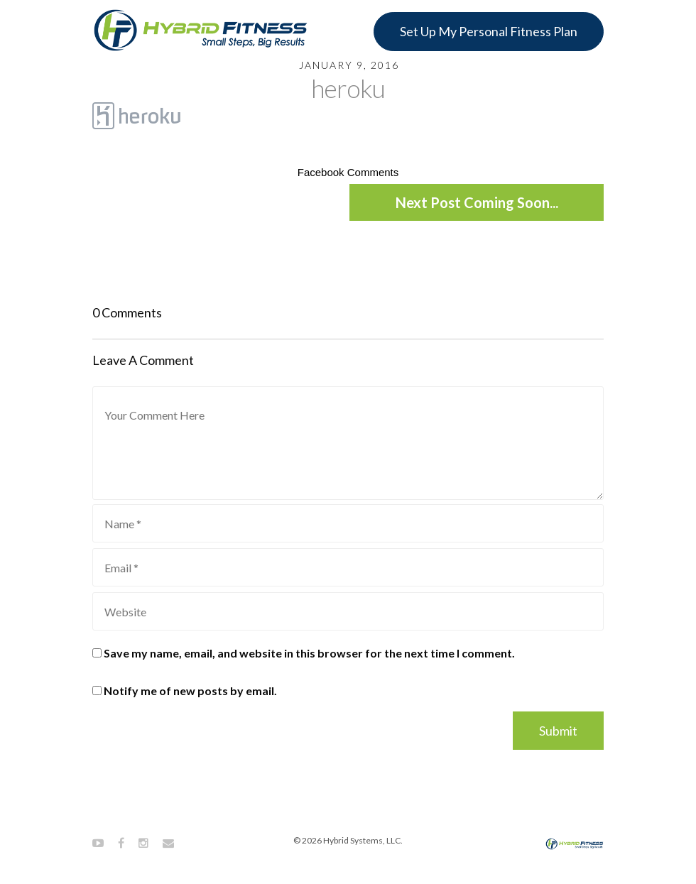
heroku (348, 88)
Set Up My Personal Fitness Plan (488, 31)
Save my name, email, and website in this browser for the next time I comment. (309, 653)
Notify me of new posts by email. (190, 690)
